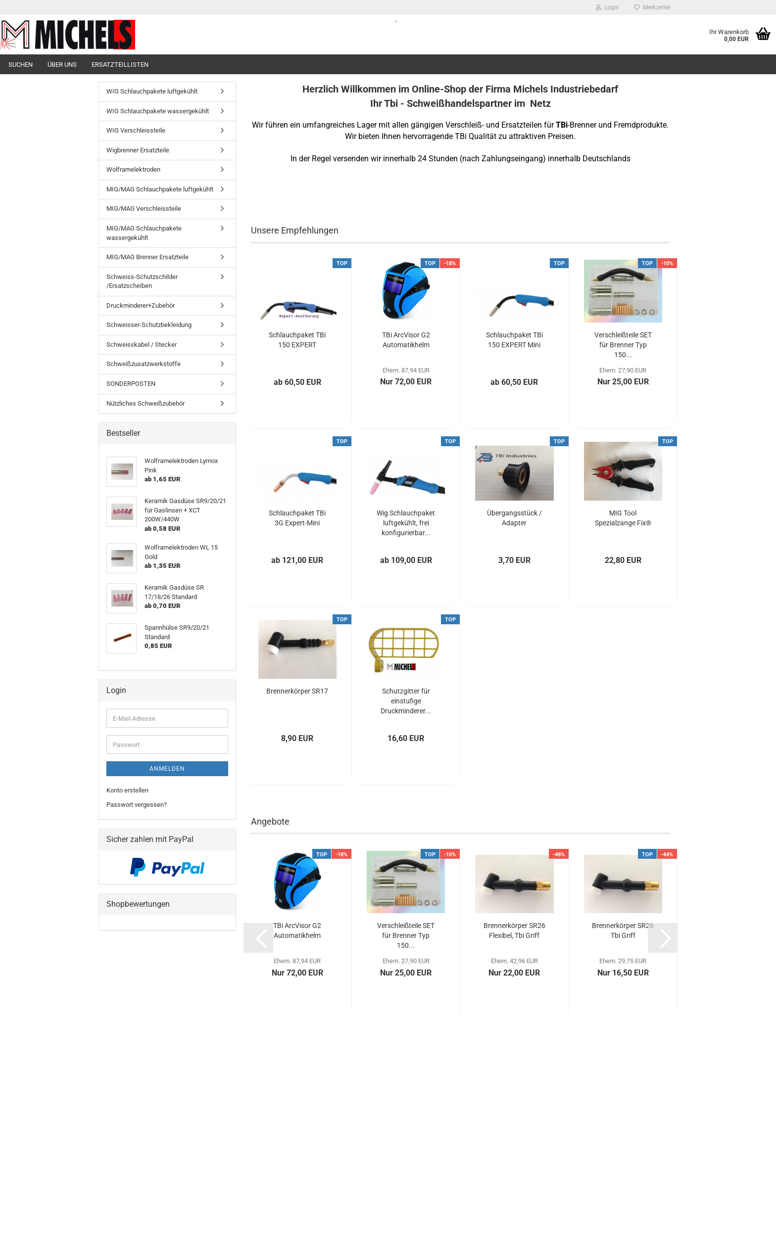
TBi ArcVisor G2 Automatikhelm (406, 340)
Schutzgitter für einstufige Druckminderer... (406, 701)
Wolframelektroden (133, 169)
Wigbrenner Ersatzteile (137, 150)
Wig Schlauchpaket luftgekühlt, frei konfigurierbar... (406, 523)
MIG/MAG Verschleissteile (143, 208)
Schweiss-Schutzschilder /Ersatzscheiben (142, 281)
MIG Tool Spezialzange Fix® (623, 518)
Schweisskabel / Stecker (141, 344)
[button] (258, 938)
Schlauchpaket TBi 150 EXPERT (297, 340)
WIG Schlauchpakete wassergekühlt (157, 111)
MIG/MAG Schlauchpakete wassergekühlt (144, 233)
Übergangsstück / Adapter (514, 518)
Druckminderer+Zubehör (140, 305)
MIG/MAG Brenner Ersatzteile (147, 257)
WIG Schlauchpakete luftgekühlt (151, 91)
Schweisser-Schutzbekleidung (149, 324)
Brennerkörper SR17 (297, 691)
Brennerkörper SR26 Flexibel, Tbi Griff (514, 930)
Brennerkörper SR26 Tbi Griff (623, 930)
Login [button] (607, 7)
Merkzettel (652, 7)
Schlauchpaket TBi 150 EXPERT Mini (514, 340)
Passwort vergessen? (136, 804)
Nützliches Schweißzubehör (145, 403)
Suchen (20, 64)
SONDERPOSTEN (130, 383)
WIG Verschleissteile (135, 130)
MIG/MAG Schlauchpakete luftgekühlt (159, 189)
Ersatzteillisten (120, 64)
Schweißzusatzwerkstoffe (143, 364)
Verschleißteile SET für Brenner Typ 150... (623, 345)
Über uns (62, 64)
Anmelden (167, 768)
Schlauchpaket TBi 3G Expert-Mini (297, 518)
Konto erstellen (127, 790)
